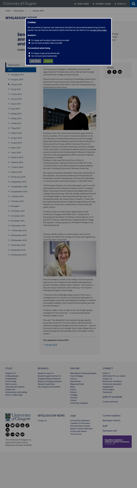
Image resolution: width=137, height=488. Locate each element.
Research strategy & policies (50, 381)
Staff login (83, 4)
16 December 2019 (18, 255)
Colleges (73, 395)
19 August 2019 (17, 74)
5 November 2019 (18, 225)
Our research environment (49, 387)
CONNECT (108, 368)
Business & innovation (112, 381)
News (72, 387)
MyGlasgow (19, 10)
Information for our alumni (114, 376)
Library (73, 400)
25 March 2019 (17, 157)
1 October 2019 (17, 196)
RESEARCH (43, 368)
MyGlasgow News (35, 10)
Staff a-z (121, 4)
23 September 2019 (19, 191)
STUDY (8, 368)
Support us (107, 378)
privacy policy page (98, 30)
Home (7, 10)
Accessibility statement (80, 420)
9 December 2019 (18, 250)
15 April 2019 (16, 143)
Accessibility (75, 381)
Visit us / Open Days (13, 395)
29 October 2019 (17, 221)
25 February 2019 (18, 177)
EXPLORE (74, 368)
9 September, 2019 (18, 182)
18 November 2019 (19, 235)
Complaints (107, 392)
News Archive (14, 65)
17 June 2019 (16, 94)
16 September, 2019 (19, 186)
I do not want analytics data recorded (46, 43)
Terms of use (75, 434)
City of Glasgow (76, 376)
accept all (48, 61)
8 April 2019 (16, 147)
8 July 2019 (15, 108)
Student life (10, 389)
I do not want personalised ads (44, 56)
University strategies (79, 403)
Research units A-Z (46, 373)
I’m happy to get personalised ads (45, 53)
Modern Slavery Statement (81, 428)
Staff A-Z (106, 373)
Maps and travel (77, 384)
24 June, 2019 (16, 84)
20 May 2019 (16, 118)
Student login (103, 4)
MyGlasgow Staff (110, 430)
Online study (10, 381)
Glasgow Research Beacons (49, 378)
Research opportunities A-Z (49, 376)
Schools (73, 392)
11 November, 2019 (19, 230)
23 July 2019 (16, 89)
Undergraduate (11, 376)
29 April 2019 (16, 133)
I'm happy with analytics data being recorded (50, 40)
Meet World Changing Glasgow (83, 373)
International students (15, 387)
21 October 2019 (17, 216)
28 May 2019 (16, 113)
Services (73, 397)
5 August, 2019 (17, 79)
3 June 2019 (16, 104)
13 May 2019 (16, 123)
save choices (35, 61)
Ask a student (108, 389)
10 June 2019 (16, 99)
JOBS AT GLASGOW (112, 396)
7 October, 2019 (17, 201)
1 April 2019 (16, 152)
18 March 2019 (17, 162)
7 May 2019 (15, 128)
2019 (10, 70)
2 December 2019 (18, 245)
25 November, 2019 (19, 240)
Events (73, 389)
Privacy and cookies (78, 431)
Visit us (73, 378)
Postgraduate (11, 378)
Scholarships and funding (16, 392)
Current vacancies (110, 401)
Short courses (11, 384)
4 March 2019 (16, 172)
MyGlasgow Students (111, 420)
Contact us (42, 420)
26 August (15, 206)
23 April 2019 (16, 138)
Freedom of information (80, 423)
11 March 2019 (17, 167)
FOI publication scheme (80, 426)
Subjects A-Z (10, 373)
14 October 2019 (17, 211)
